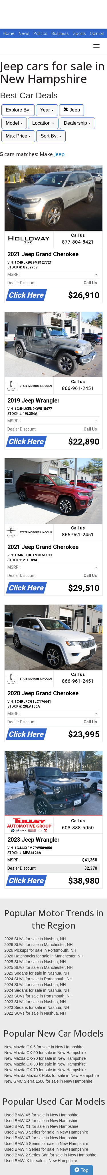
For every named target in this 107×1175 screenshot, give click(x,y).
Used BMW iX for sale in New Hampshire (40, 1160)
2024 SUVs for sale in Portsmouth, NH (38, 979)
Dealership (77, 123)
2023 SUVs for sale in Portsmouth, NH (38, 996)
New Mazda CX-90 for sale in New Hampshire (45, 1058)
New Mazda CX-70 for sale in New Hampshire (45, 1070)
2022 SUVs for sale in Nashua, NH (35, 1013)
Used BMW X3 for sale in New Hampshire (41, 1120)
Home (9, 33)
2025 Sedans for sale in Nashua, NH (36, 973)
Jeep (71, 110)
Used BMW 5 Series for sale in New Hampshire (46, 1143)
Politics (40, 33)
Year (47, 110)
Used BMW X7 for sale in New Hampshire (41, 1138)
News (24, 33)
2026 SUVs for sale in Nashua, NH (35, 939)
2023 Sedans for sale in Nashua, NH (36, 1007)
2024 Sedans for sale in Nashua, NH (36, 990)
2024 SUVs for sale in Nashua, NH (35, 984)
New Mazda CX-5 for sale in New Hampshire (44, 1047)
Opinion (97, 33)
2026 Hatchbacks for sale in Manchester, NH (43, 956)
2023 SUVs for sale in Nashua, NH (35, 1001)
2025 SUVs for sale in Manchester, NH (38, 967)
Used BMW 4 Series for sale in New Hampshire (46, 1149)
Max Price (18, 136)
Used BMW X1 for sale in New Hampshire (41, 1126)
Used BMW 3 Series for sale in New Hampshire (46, 1132)
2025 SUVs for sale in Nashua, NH (35, 961)
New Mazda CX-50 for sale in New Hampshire (45, 1052)
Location (43, 123)
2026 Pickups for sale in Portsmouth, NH (40, 950)
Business (60, 33)
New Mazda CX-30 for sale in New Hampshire (45, 1064)
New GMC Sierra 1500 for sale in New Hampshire (48, 1081)
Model (14, 123)
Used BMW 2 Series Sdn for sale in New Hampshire (50, 1155)
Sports (80, 33)
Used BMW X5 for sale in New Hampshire (41, 1115)
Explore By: (18, 110)
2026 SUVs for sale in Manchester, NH (38, 944)
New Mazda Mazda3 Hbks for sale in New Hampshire (51, 1075)
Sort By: (51, 136)
